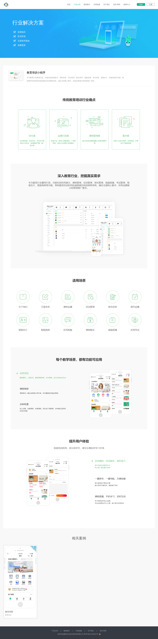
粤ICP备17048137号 (91, 634)
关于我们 (106, 4)
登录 (141, 4)
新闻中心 (127, 4)
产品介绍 (77, 4)
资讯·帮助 (116, 4)
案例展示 (87, 4)
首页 (68, 4)
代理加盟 (96, 4)
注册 (150, 4)
